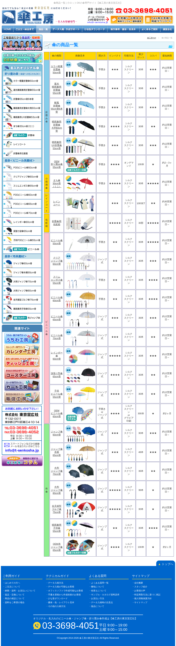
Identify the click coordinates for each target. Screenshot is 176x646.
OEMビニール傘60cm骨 (57, 413)
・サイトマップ (139, 602)
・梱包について (96, 586)
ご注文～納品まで (24, 29)
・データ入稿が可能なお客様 (60, 586)
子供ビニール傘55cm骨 (57, 393)
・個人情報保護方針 (142, 598)
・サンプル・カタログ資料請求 (104, 594)
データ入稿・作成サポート (66, 29)
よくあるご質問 (149, 29)
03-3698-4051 (70, 625)
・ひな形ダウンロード (57, 598)
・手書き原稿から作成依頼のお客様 (63, 594)
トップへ (165, 564)
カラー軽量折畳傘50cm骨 (57, 69)
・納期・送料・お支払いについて (19, 590)
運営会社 (167, 29)
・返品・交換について (13, 594)
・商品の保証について (13, 598)
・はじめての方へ (11, 583)
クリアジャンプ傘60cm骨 (57, 260)
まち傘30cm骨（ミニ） (56, 183)
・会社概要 (137, 583)
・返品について (96, 606)
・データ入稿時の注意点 (101, 602)
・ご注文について (11, 586)
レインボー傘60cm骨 (57, 355)
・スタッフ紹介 (139, 586)
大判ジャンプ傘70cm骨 (57, 471)
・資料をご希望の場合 (13, 602)
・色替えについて (97, 590)
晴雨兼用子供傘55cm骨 (56, 528)
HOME (7, 29)
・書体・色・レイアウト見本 (60, 602)
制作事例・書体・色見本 (123, 29)
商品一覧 (43, 29)
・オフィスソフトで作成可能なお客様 (64, 590)
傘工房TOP (151, 38)
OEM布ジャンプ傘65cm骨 (57, 547)
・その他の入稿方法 (56, 606)
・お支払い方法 (96, 598)
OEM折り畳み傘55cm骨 (57, 164)
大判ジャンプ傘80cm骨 (57, 490)
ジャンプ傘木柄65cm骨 (57, 452)
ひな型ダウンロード (94, 29)
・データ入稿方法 (54, 583)
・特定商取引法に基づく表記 (146, 594)
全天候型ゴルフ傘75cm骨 (56, 509)
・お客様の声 (138, 590)
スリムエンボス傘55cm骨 (57, 279)
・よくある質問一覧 (99, 583)
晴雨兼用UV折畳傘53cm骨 (57, 145)
